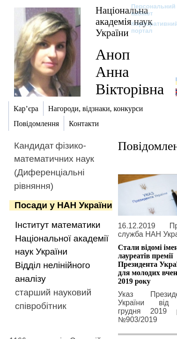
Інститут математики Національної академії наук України (62, 238)
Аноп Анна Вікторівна (130, 72)
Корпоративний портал (148, 27)
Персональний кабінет (148, 10)
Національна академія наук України (124, 21)
